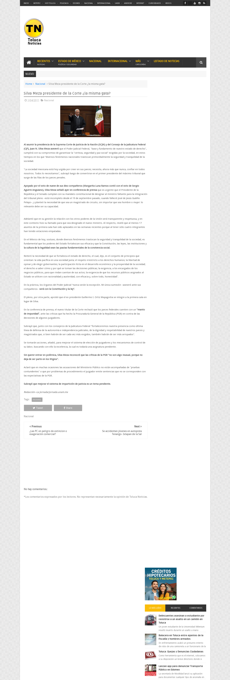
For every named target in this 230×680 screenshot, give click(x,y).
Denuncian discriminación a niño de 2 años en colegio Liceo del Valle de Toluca (120, 599)
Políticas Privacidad (179, 675)
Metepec (37, 3)
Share (59, 407)
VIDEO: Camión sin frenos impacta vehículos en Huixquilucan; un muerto (184, 202)
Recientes (43, 62)
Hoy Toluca (50, 3)
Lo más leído (160, 123)
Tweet (35, 407)
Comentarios (197, 123)
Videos (168, 3)
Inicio (26, 3)
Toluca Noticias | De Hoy (64, 675)
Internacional (103, 3)
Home (28, 83)
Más (141, 62)
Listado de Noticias (166, 61)
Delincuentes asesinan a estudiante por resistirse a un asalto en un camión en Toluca (182, 134)
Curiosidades (155, 3)
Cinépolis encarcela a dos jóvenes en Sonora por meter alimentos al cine (184, 287)
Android (128, 3)
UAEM (117, 3)
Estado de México (69, 62)
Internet (140, 3)
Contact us (198, 578)
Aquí (203, 675)
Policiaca (64, 3)
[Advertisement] (179, 32)
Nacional (88, 3)
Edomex (76, 3)
